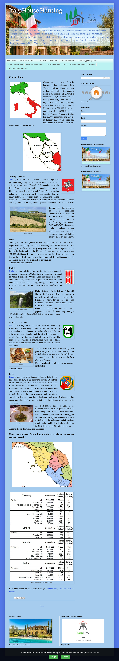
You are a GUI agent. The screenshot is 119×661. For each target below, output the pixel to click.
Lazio (11, 377)
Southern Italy (65, 589)
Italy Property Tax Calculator (57, 64)
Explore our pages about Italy (17, 68)
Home (42, 606)
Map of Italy (54, 61)
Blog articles (11, 61)
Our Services (41, 61)
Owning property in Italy (34, 64)
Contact (92, 64)
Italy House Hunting (35, 10)
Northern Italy (51, 589)
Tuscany (12, 179)
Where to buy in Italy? (15, 64)
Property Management (78, 64)
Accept (53, 657)
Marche (12, 325)
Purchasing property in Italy (87, 61)
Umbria (12, 271)
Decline (65, 657)
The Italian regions (67, 61)
